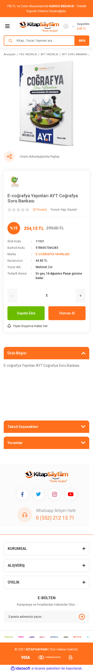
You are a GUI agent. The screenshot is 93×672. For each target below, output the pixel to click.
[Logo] (39, 26)
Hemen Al (67, 313)
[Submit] (81, 617)
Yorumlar (15, 443)
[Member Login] (65, 26)
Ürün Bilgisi (17, 353)
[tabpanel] (46, 103)
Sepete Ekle (26, 313)
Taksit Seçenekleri (22, 427)
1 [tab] (46, 140)
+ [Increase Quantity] (80, 295)
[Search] (46, 40)
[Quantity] (46, 296)
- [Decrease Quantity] (12, 295)
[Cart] (80, 26)
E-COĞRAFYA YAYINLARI (52, 254)
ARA (82, 40)
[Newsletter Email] (46, 617)
